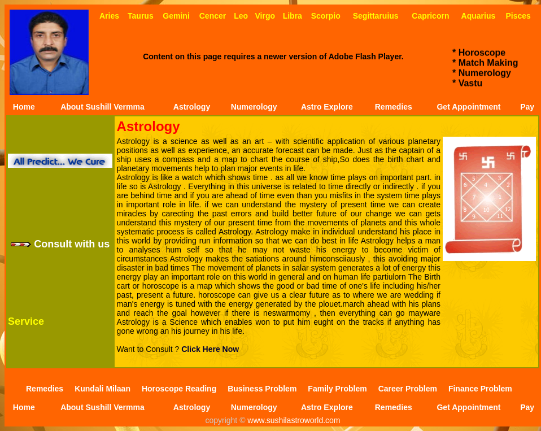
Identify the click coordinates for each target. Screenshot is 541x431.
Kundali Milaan (102, 388)
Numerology (254, 106)
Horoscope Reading (179, 388)
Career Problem (407, 388)
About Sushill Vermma (102, 106)
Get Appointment (468, 106)
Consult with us (60, 244)
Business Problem (262, 388)
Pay (527, 106)
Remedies (393, 106)
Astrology (191, 106)
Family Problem (337, 388)
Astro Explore (327, 106)
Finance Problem (480, 388)
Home (24, 106)
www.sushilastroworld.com (292, 420)
